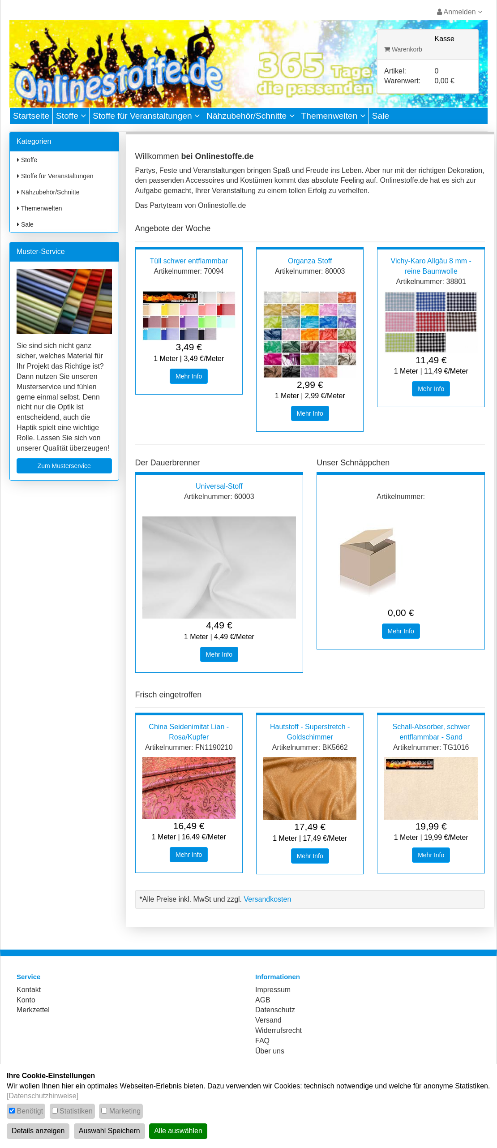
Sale (380, 115)
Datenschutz (275, 1010)
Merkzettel (33, 1010)
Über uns (269, 1051)
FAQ (262, 1041)
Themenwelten (333, 115)
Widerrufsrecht (278, 1030)
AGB (262, 1000)
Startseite (31, 115)
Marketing (125, 1111)
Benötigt (30, 1111)
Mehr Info (189, 376)
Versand (268, 1020)
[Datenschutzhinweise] (42, 1096)
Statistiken (76, 1111)
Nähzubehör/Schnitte (250, 115)
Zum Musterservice (64, 465)
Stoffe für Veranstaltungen (146, 115)
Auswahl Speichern (109, 1131)
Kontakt (29, 989)
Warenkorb (403, 49)
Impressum (273, 989)
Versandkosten (267, 899)
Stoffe (71, 115)
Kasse (444, 39)
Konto (26, 1000)
